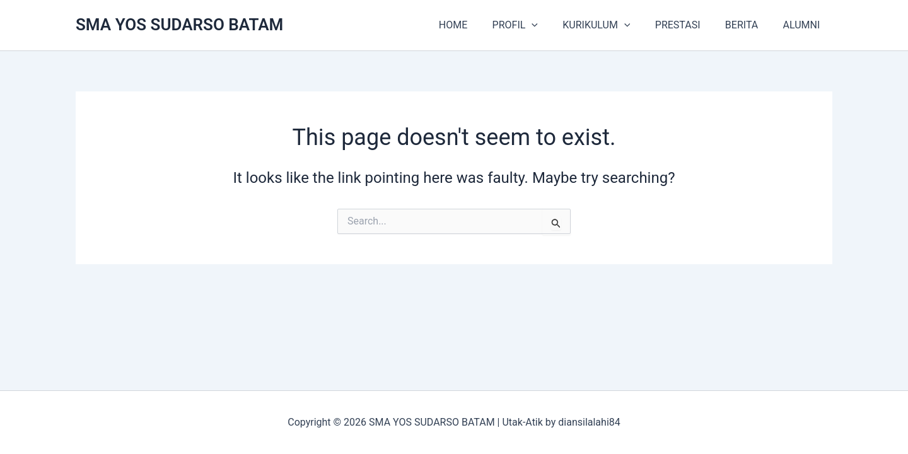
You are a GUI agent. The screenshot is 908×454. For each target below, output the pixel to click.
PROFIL (536, 25)
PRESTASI (689, 25)
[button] (552, 25)
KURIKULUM (612, 25)
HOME (478, 25)
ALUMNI (803, 25)
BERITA (748, 25)
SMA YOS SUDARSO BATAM (179, 24)
